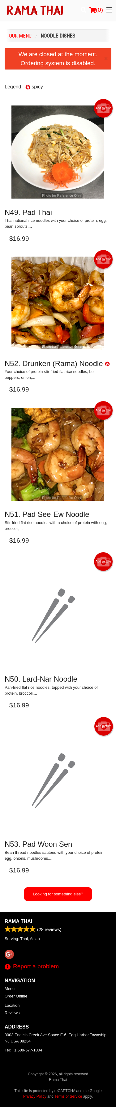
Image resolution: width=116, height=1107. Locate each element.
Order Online (16, 996)
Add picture (103, 108)
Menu (10, 988)
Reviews (12, 1013)
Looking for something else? (58, 894)
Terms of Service (68, 1096)
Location (12, 1005)
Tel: (23, 1050)
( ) (96, 10)
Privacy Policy (34, 1096)
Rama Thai (18, 921)
